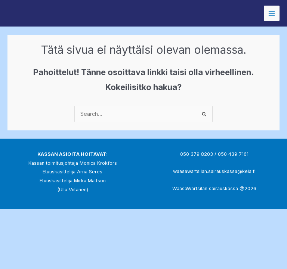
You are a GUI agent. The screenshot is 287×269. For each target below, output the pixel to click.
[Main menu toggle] (272, 13)
